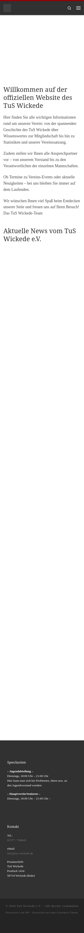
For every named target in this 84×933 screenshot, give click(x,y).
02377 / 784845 (16, 840)
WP (27, 912)
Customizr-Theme (67, 912)
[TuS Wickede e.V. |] (7, 7)
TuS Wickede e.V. (29, 906)
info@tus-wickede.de (20, 853)
